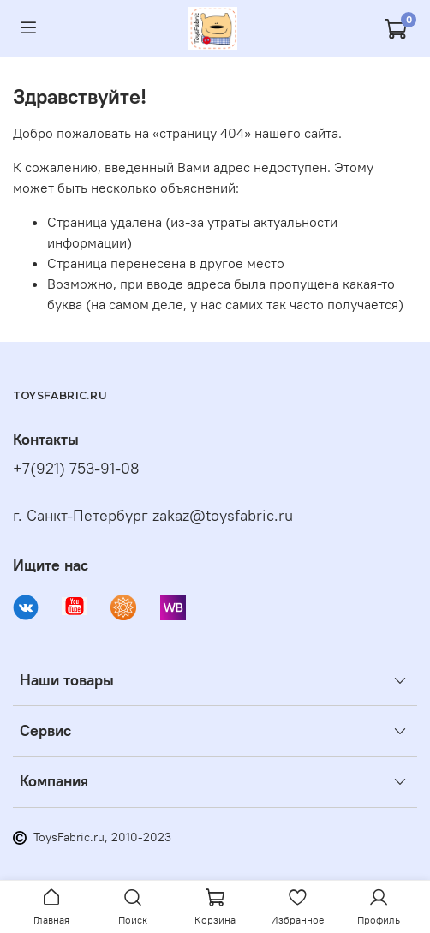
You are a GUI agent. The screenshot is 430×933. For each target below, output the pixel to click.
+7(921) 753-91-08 (76, 468)
